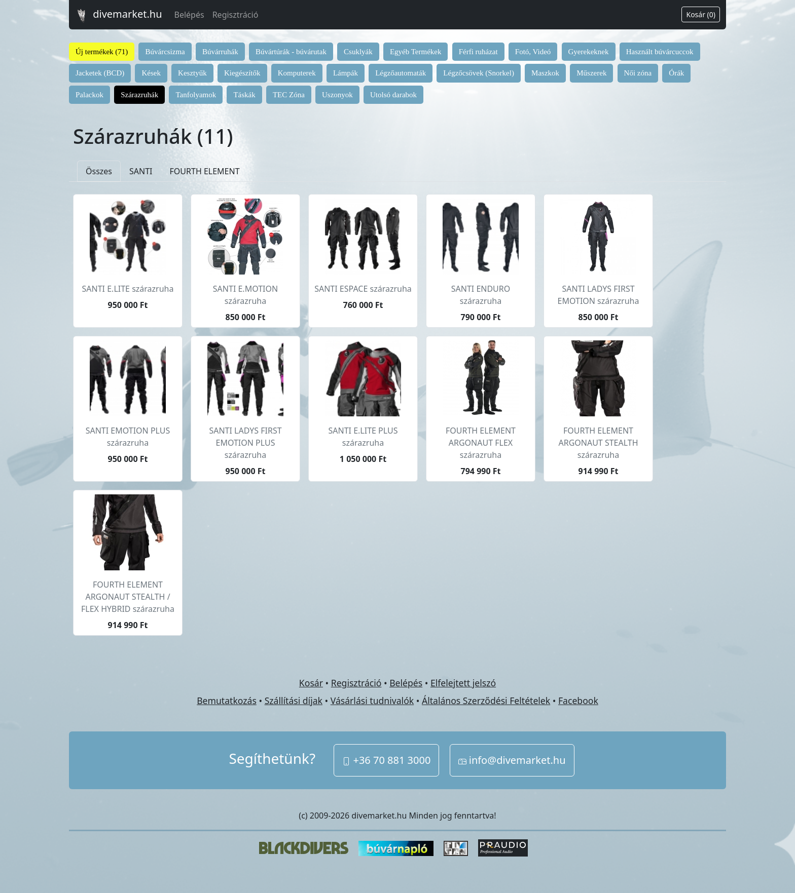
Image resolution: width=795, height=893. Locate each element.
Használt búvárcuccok (660, 52)
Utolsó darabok (393, 95)
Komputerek (297, 73)
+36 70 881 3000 (386, 760)
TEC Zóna (289, 95)
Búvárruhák (220, 52)
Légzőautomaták (400, 73)
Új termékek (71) (102, 52)
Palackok (89, 95)
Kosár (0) (700, 14)
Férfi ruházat (478, 52)
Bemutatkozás (227, 700)
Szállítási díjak (293, 700)
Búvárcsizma (165, 52)
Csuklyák (358, 52)
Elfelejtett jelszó (463, 683)
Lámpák (345, 73)
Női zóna (638, 73)
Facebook (578, 700)
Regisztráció (235, 14)
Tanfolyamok (195, 95)
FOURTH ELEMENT (205, 171)
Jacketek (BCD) (100, 73)
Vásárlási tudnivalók (372, 700)
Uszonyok (337, 95)
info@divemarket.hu (512, 760)
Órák (676, 73)
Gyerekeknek (588, 52)
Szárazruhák (139, 95)
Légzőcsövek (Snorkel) (478, 73)
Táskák (244, 95)
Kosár (311, 683)
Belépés (189, 14)
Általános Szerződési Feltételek (486, 700)
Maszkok (545, 73)
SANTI (141, 171)
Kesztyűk (192, 73)
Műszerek (591, 73)
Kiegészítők (242, 73)
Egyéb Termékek (416, 52)
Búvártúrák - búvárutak (291, 52)
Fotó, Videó (533, 52)
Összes (99, 171)
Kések (151, 73)
